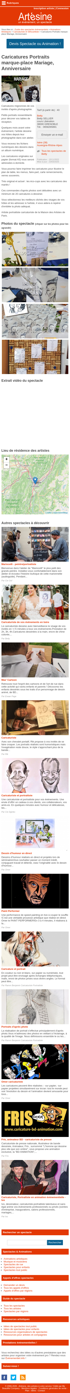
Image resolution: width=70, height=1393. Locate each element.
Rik (6, 754)
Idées (33, 1390)
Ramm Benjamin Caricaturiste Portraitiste (24, 985)
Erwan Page (10, 696)
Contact (41, 1390)
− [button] (6, 465)
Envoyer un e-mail (52, 134)
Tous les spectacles (14, 1305)
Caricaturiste (8, 737)
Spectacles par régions (16, 1311)
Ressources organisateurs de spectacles (25, 1332)
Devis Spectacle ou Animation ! (35, 44)
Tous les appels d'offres (16, 1287)
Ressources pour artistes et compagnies (25, 1334)
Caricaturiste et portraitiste (16, 795)
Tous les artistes (12, 1308)
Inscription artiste (44, 8)
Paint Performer (10, 911)
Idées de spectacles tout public (20, 1326)
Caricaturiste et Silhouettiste (26, 32)
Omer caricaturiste (12, 1081)
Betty (40, 115)
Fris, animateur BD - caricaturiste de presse (26, 1139)
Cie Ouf (8, 580)
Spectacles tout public (15, 1270)
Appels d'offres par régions (18, 1290)
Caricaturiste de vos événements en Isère (25, 622)
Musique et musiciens (15, 1261)
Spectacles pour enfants (17, 1267)
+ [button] (6, 459)
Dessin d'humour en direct (16, 853)
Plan (27, 1390)
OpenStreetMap (60, 513)
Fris (7, 1156)
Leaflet (48, 513)
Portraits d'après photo (14, 1026)
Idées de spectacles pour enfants (21, 1329)
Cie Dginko (10, 812)
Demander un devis (14, 1285)
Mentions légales (29, 1388)
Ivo (6, 1216)
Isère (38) (42, 142)
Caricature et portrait (13, 969)
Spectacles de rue (13, 1264)
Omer (7, 870)
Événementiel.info (15, 1358)
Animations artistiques (15, 1258)
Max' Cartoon (9, 679)
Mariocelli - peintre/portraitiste (18, 564)
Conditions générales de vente (52, 1388)
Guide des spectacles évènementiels (31, 29)
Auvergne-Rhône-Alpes (49, 145)
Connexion (62, 8)
